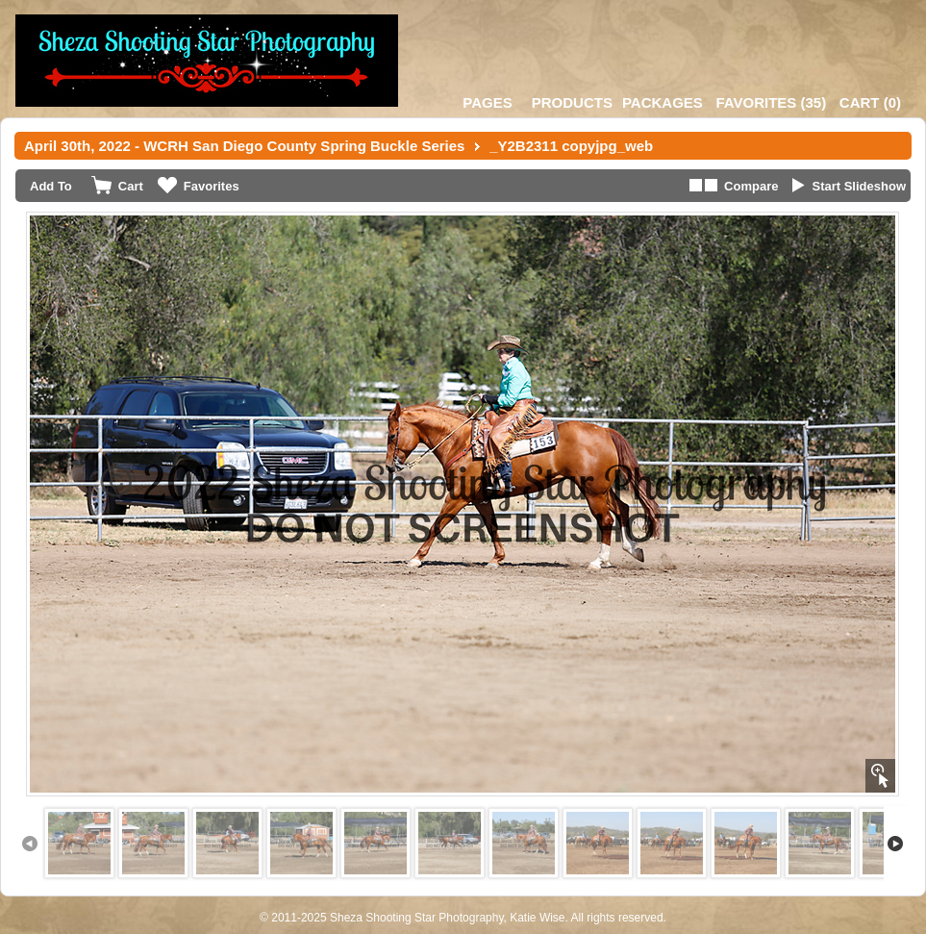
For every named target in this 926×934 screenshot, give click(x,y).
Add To (51, 186)
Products (572, 102)
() (770, 102)
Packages (662, 102)
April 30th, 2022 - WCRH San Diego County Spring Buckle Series (244, 146)
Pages (487, 102)
